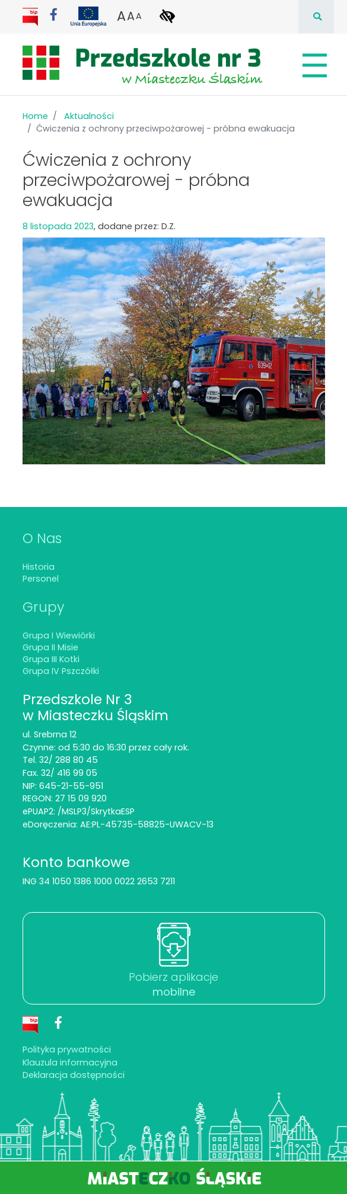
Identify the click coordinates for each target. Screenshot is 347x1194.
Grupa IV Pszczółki (61, 671)
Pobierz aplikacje (173, 984)
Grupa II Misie (50, 647)
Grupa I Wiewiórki (59, 635)
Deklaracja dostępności (74, 1075)
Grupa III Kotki (51, 659)
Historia (39, 567)
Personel (41, 579)
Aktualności (89, 116)
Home (35, 116)
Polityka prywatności (67, 1049)
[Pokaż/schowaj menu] (313, 65)
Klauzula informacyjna (70, 1062)
